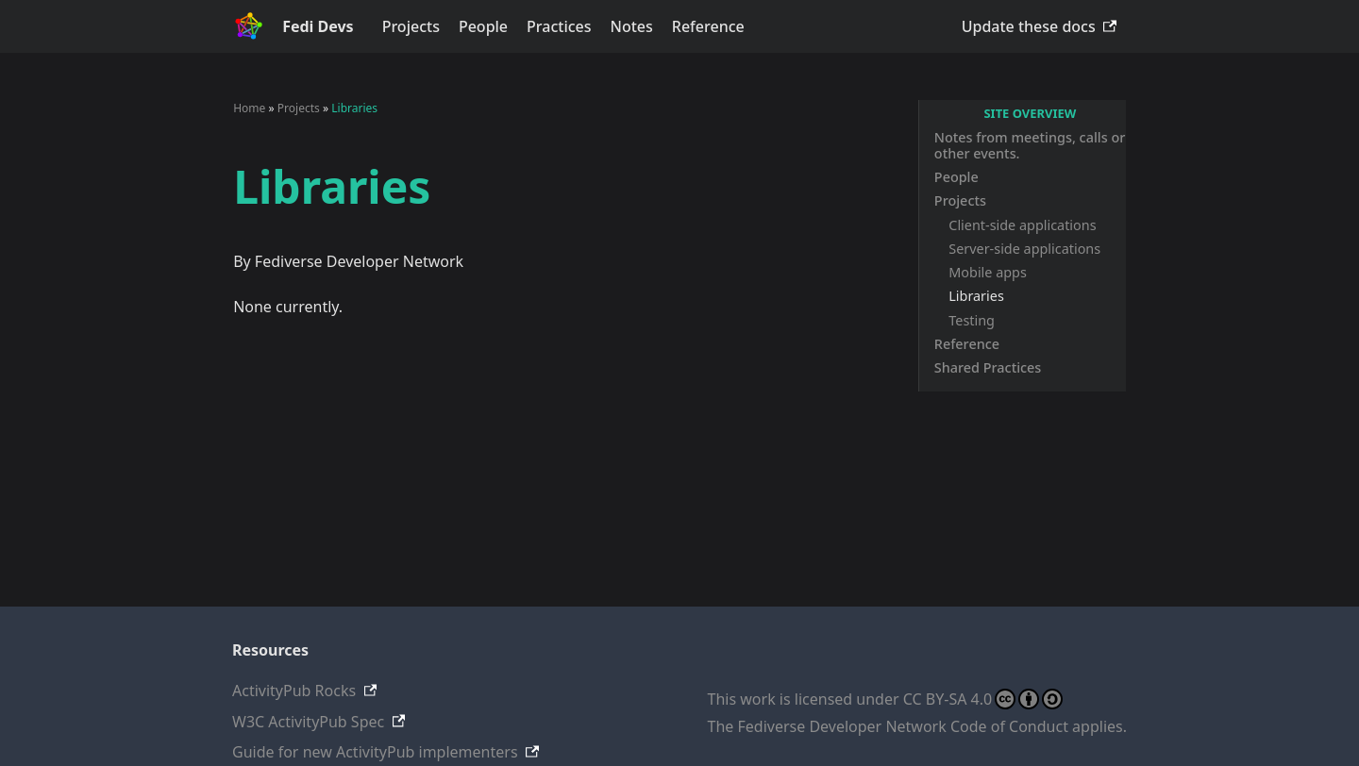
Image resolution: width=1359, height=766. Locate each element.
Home (249, 108)
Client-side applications (1022, 225)
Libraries (976, 296)
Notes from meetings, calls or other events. (1029, 145)
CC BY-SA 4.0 (983, 699)
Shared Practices (988, 367)
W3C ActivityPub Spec (308, 721)
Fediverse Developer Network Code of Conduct (903, 726)
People (483, 26)
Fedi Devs (318, 26)
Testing (971, 320)
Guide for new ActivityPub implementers (375, 751)
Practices (559, 26)
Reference (708, 26)
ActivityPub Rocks (294, 690)
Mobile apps (987, 272)
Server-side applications (1024, 249)
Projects (411, 26)
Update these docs (1029, 26)
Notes (632, 26)
